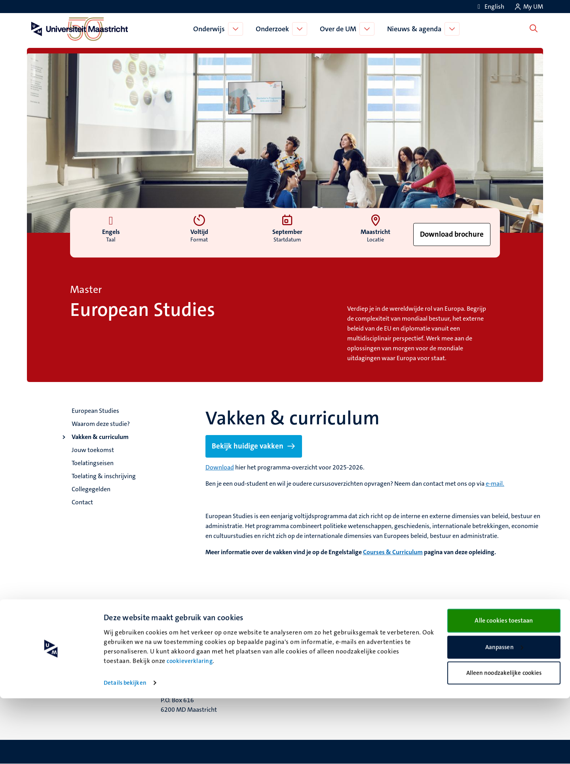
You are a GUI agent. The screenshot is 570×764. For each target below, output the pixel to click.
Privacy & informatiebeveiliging (471, 660)
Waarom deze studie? (101, 424)
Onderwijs (211, 29)
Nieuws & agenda (416, 29)
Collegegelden (91, 489)
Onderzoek (274, 29)
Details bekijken (125, 749)
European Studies (95, 411)
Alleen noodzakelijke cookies (504, 739)
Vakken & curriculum (100, 437)
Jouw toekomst (93, 450)
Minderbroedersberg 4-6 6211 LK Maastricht (194, 656)
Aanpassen (504, 713)
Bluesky (304, 640)
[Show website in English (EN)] (489, 6)
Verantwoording (450, 650)
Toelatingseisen (93, 463)
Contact (82, 502)
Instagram (308, 660)
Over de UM (340, 29)
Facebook (307, 650)
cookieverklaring (190, 727)
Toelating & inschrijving (104, 476)
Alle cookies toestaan (504, 686)
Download (219, 467)
